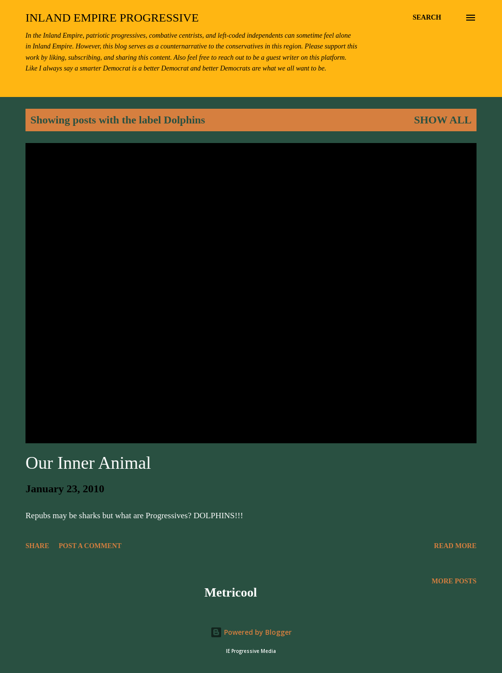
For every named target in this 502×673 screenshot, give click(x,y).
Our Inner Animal (88, 463)
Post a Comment (90, 546)
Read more (455, 546)
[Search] (427, 18)
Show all (443, 120)
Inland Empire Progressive (112, 17)
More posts (454, 581)
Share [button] (37, 546)
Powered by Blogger (251, 632)
